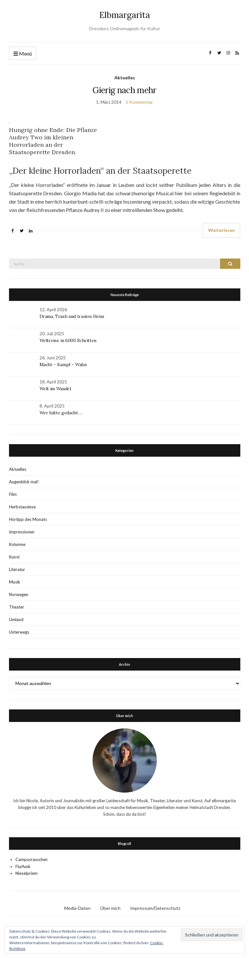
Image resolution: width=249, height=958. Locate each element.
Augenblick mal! (24, 481)
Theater (16, 607)
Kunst (14, 556)
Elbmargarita (124, 15)
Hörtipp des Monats (28, 519)
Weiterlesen (221, 230)
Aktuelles (124, 77)
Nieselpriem (26, 873)
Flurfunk (23, 866)
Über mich (110, 908)
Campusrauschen (31, 859)
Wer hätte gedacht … (61, 413)
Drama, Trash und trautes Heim (72, 316)
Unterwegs (19, 632)
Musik (14, 581)
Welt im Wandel (56, 388)
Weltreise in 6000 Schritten (68, 340)
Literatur (17, 569)
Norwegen (18, 594)
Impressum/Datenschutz (155, 908)
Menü (22, 53)
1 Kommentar (139, 102)
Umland (16, 619)
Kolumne (17, 544)
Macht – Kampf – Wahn (63, 364)
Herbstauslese (22, 506)
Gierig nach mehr (124, 90)
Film (13, 494)
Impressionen (21, 531)
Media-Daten (77, 908)
